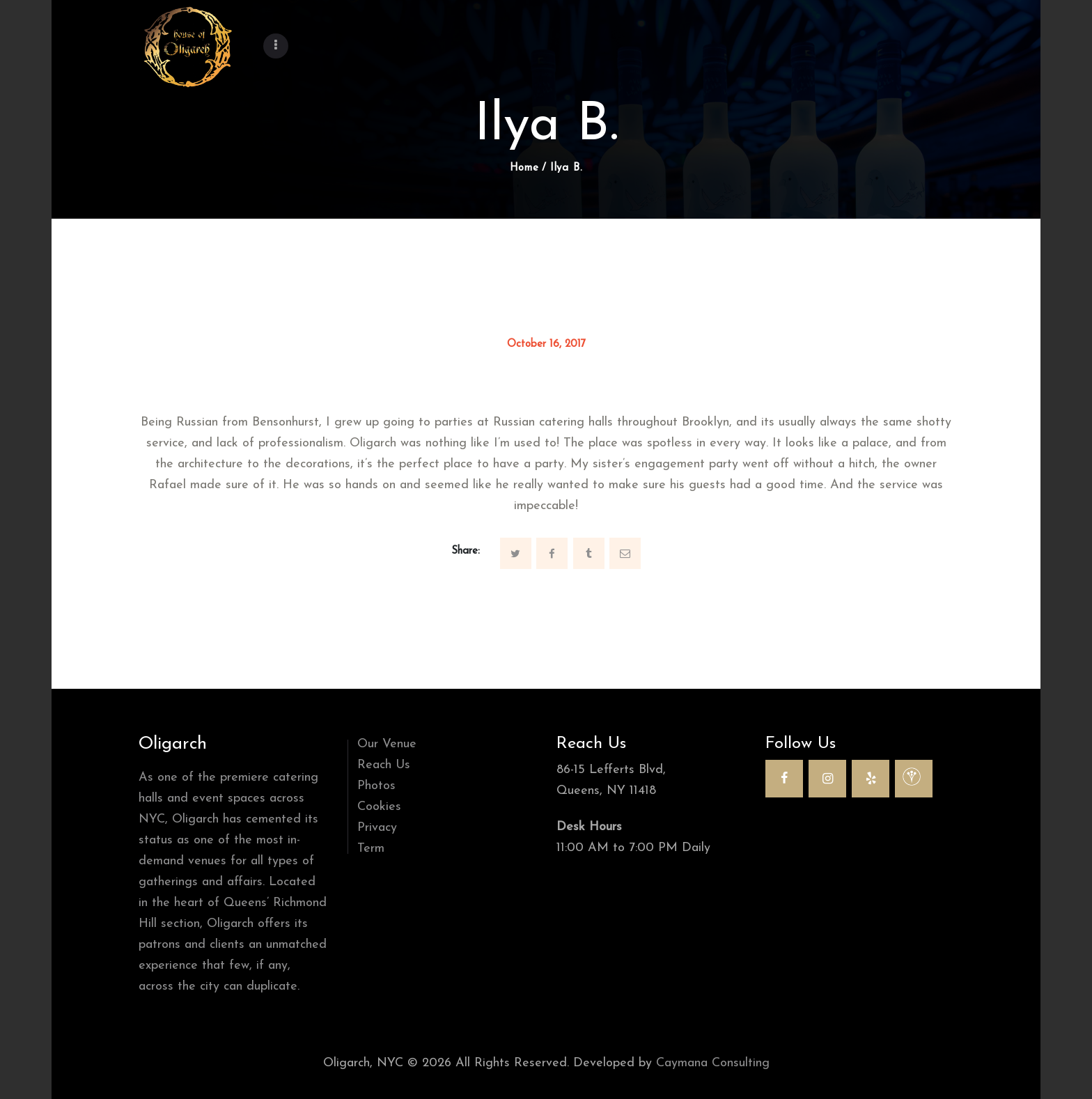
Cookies (379, 806)
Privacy (377, 827)
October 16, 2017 (546, 344)
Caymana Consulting (713, 1063)
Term (370, 848)
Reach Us (383, 765)
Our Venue (386, 744)
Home (524, 168)
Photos (376, 786)
